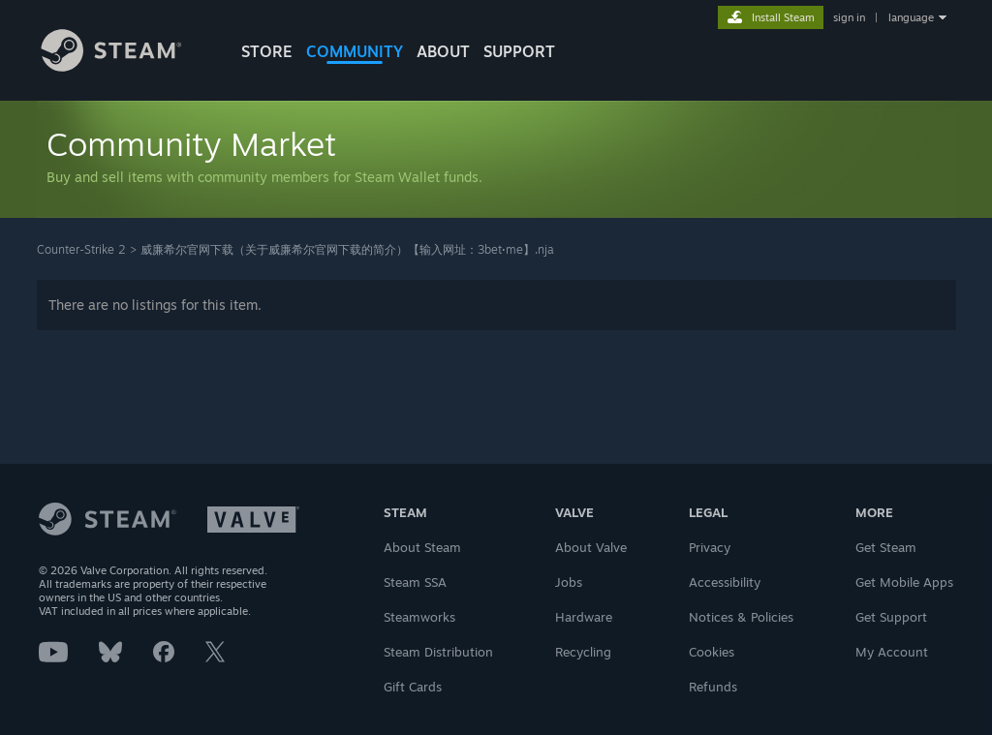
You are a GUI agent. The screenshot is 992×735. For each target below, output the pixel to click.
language (911, 17)
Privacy (709, 547)
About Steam (422, 547)
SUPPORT (519, 51)
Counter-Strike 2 (81, 249)
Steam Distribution (438, 651)
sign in (849, 17)
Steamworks (419, 617)
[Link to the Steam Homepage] (126, 66)
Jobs (568, 582)
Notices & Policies (741, 617)
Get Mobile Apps (904, 582)
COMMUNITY (354, 51)
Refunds (713, 686)
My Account (891, 651)
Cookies (711, 651)
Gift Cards (413, 686)
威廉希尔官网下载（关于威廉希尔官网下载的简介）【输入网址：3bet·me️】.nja (347, 249)
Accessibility (724, 582)
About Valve (591, 547)
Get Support (891, 617)
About (443, 51)
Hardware (583, 617)
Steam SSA (415, 582)
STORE (267, 51)
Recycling (583, 651)
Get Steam (885, 547)
